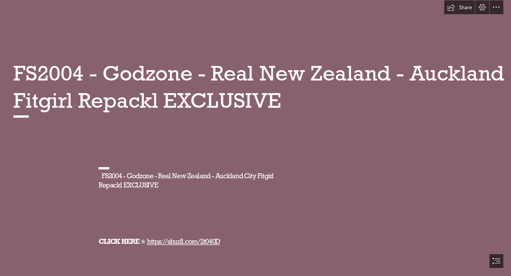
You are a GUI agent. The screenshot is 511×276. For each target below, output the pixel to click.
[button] (459, 7)
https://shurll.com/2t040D (183, 241)
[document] (255, 138)
